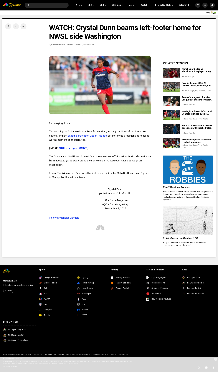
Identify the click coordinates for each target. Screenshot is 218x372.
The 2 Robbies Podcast (177, 187)
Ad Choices (7, 354)
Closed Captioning (33, 354)
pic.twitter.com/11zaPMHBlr (115, 193)
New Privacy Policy (102, 354)
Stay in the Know (10, 281)
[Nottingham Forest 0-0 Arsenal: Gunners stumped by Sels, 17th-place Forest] (171, 115)
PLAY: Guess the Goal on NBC (180, 238)
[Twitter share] (16, 26)
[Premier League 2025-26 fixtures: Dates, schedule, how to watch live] (171, 87)
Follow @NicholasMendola (64, 217)
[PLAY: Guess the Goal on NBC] (188, 220)
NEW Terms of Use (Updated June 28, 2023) (80, 354)
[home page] (12, 5)
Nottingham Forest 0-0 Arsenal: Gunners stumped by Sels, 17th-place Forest (197, 112)
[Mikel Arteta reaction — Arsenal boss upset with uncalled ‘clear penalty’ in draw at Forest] (171, 129)
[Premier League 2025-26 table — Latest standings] (171, 143)
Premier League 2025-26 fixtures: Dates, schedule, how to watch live (196, 84)
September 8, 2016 (115, 208)
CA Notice (113, 354)
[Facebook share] (8, 26)
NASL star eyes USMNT (73, 148)
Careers (22, 354)
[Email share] (23, 26)
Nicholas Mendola (58, 45)
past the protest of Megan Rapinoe (87, 135)
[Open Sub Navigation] (82, 5)
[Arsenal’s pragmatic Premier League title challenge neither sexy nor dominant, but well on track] (171, 101)
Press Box (61, 354)
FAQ (41, 354)
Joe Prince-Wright (188, 77)
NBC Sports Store (50, 354)
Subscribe (8, 291)
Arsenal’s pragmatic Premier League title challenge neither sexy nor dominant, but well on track (196, 98)
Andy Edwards (200, 91)
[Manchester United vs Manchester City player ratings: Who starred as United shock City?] (171, 73)
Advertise (15, 354)
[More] (197, 5)
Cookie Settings (123, 354)
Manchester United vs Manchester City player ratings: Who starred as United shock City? (197, 70)
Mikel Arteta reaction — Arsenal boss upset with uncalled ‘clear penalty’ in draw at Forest (197, 126)
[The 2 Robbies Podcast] (188, 170)
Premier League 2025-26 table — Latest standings (196, 140)
